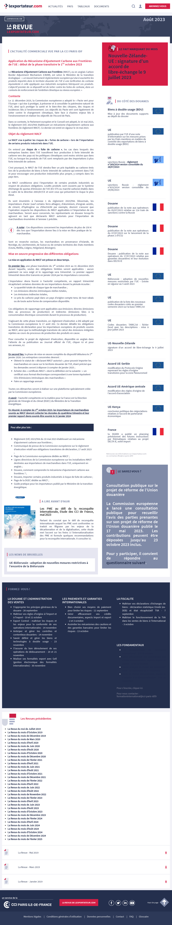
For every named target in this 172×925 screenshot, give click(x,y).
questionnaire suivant (125, 562)
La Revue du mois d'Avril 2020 (23, 742)
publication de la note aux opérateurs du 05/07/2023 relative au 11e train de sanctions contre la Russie (128, 210)
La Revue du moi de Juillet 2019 (24, 728)
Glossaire (144, 916)
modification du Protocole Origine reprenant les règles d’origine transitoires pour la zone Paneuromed (127, 370)
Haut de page (152, 902)
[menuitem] (55, 6)
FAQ (131, 916)
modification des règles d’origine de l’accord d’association (126, 392)
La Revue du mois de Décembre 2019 (27, 735)
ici (82, 342)
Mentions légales (32, 916)
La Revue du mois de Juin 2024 (24, 825)
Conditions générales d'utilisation (64, 916)
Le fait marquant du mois (138, 49)
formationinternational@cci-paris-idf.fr (137, 696)
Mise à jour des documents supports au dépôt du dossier (128, 115)
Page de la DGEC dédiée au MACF (31, 480)
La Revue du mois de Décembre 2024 (27, 835)
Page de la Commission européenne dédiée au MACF (41, 456)
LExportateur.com (14, 19)
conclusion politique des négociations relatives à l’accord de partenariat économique (127, 414)
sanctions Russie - (125, 164)
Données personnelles (98, 916)
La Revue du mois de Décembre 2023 (27, 815)
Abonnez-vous (157, 6)
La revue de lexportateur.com (78, 902)
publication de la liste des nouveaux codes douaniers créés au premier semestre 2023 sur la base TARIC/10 (126, 304)
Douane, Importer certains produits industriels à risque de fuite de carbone (53, 476)
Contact (120, 916)
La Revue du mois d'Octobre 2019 (25, 732)
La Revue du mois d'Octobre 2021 (25, 773)
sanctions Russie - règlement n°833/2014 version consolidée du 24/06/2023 (128, 187)
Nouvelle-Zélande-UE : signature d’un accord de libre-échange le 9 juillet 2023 (128, 66)
